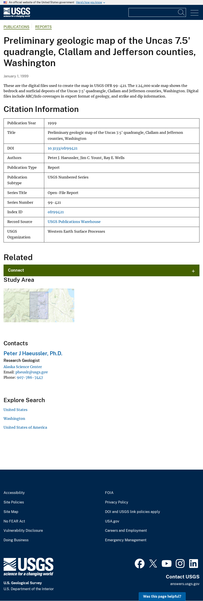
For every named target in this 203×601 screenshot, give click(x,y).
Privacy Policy (116, 502)
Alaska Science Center (23, 367)
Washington (14, 418)
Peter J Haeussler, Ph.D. (33, 353)
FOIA (109, 493)
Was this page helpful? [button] (162, 596)
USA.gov (112, 521)
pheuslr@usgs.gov (31, 372)
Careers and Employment (126, 531)
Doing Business (16, 540)
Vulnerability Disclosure (23, 531)
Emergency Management (125, 540)
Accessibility (14, 493)
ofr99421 (56, 212)
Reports (43, 27)
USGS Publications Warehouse (74, 222)
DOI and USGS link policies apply (132, 512)
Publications (16, 27)
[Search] (181, 12)
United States (15, 409)
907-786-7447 (30, 377)
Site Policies (14, 502)
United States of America (25, 427)
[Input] (157, 12)
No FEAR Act (14, 521)
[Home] (17, 16)
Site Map (11, 512)
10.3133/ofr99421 (62, 148)
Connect (16, 270)
